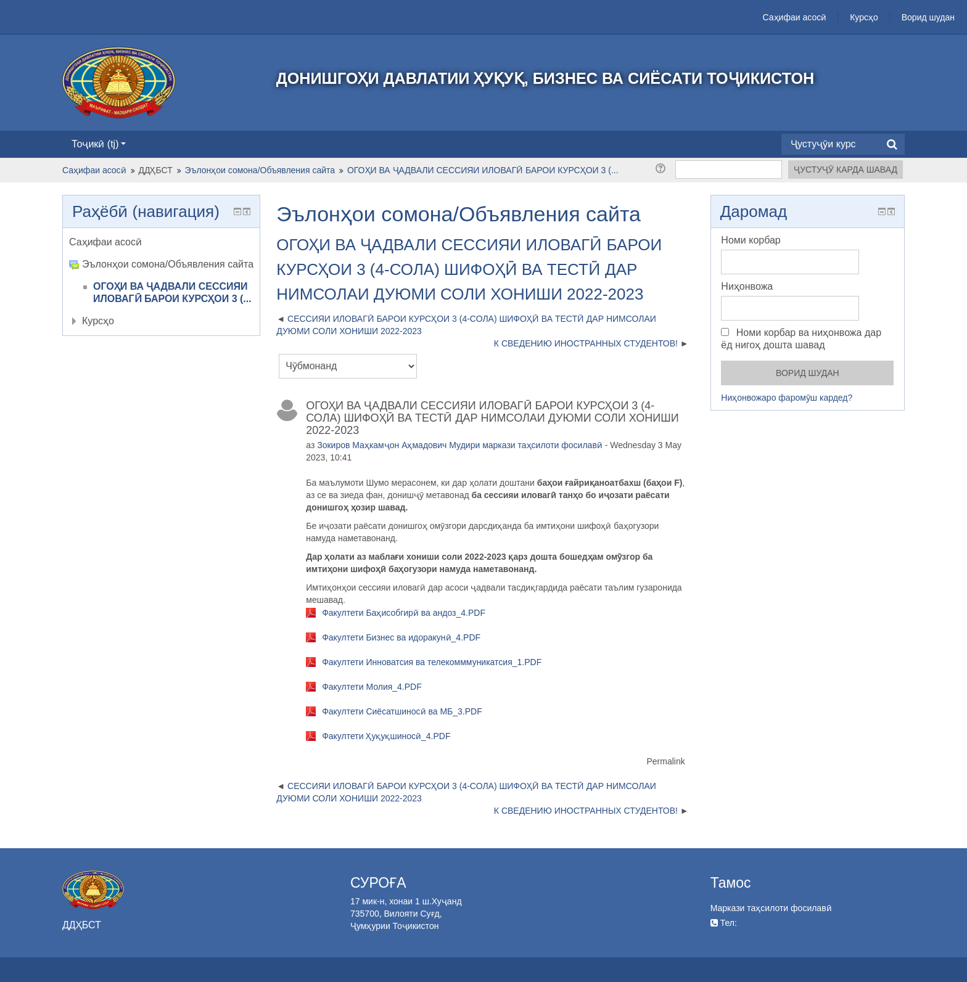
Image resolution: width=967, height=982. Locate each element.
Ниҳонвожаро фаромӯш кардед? (786, 398)
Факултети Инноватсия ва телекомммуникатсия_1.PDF (431, 662)
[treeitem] (161, 242)
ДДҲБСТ (156, 170)
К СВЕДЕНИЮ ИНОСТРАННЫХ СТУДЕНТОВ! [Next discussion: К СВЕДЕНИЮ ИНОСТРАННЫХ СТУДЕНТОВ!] (586, 343)
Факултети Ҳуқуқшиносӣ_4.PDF (386, 736)
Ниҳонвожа (747, 286)
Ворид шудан (928, 17)
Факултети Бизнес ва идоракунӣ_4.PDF (401, 637)
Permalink (665, 761)
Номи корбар (750, 240)
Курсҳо (864, 17)
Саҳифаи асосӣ (795, 17)
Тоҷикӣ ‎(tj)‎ (99, 144)
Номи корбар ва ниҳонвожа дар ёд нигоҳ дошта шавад (801, 338)
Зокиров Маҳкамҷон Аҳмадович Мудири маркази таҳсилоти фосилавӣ (460, 445)
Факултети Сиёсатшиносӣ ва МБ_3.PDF (402, 711)
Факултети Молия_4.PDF (372, 687)
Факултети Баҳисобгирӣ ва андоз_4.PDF (403, 613)
